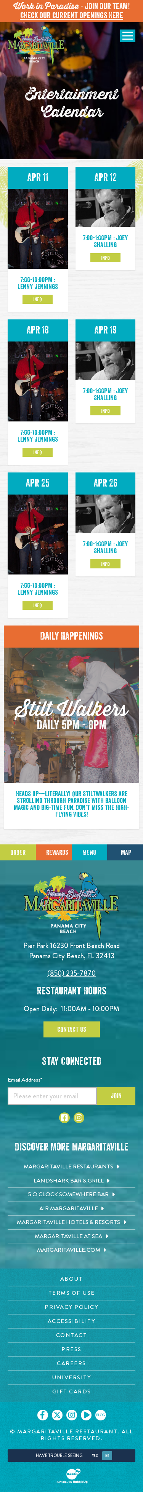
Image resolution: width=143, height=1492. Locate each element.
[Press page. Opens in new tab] (71, 1349)
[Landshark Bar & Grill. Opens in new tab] (71, 1181)
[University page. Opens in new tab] (71, 1377)
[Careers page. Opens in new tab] (71, 1363)
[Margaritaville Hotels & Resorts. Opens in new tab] (71, 1222)
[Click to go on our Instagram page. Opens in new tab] (71, 1415)
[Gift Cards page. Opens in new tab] (71, 1391)
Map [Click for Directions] (126, 852)
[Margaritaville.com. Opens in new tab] (71, 1250)
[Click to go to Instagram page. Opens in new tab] (79, 1117)
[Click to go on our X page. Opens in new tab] (57, 1415)
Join (116, 1095)
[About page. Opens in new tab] (71, 1279)
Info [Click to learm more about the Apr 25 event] (37, 605)
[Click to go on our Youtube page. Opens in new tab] (86, 1415)
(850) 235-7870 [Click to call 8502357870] (71, 973)
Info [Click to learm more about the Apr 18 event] (37, 452)
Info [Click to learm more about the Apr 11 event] (37, 299)
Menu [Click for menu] (89, 852)
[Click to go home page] (36, 46)
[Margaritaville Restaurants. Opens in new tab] (71, 1167)
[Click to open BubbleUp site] (72, 1476)
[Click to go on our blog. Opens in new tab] (100, 1415)
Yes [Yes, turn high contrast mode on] (95, 1456)
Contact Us (71, 1029)
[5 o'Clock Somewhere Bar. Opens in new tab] (71, 1195)
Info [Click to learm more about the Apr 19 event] (105, 410)
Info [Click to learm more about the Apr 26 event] (105, 563)
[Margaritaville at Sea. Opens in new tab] (71, 1236)
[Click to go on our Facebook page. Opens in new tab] (42, 1415)
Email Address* (25, 1080)
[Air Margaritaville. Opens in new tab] (71, 1209)
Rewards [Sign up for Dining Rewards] (57, 852)
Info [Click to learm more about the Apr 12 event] (105, 257)
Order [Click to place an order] (18, 852)
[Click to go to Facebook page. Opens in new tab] (64, 1117)
